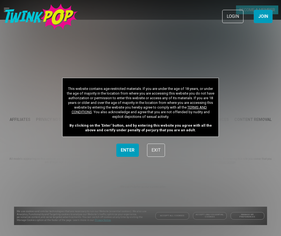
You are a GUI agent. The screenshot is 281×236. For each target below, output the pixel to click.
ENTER (127, 150)
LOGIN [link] (233, 16)
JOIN (263, 16)
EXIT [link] (156, 150)
